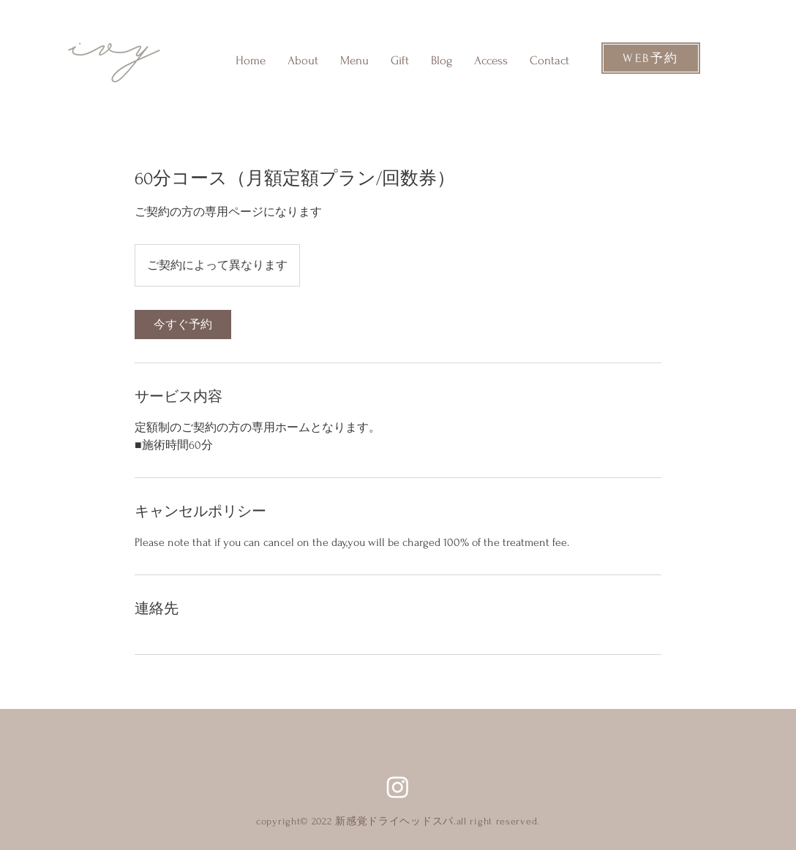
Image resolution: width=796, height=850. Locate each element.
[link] (183, 324)
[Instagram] (397, 787)
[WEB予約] (651, 58)
